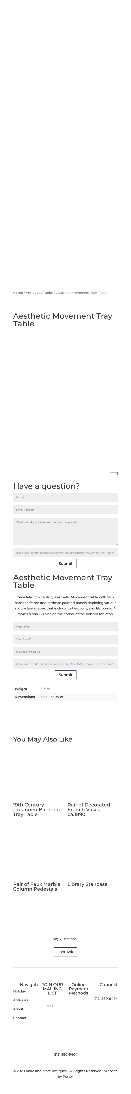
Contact (19, 1018)
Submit (65, 563)
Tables (48, 292)
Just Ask (65, 952)
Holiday (19, 991)
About (18, 1009)
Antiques (33, 292)
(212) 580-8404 (65, 1054)
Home (18, 292)
